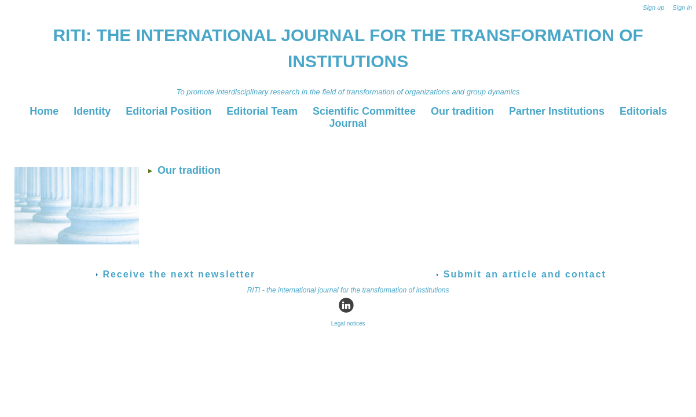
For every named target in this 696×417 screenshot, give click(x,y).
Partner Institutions (558, 111)
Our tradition (464, 111)
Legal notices (348, 323)
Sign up (653, 7)
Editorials (643, 111)
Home (45, 111)
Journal (348, 123)
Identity (93, 111)
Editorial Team (263, 111)
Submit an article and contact (521, 274)
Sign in (682, 7)
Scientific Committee (366, 111)
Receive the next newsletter (175, 274)
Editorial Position (170, 111)
